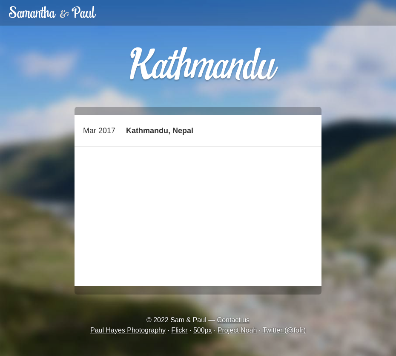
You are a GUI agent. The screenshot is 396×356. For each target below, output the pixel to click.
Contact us (233, 320)
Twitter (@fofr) (284, 330)
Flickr (179, 330)
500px (202, 330)
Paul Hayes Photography (128, 330)
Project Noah (237, 330)
